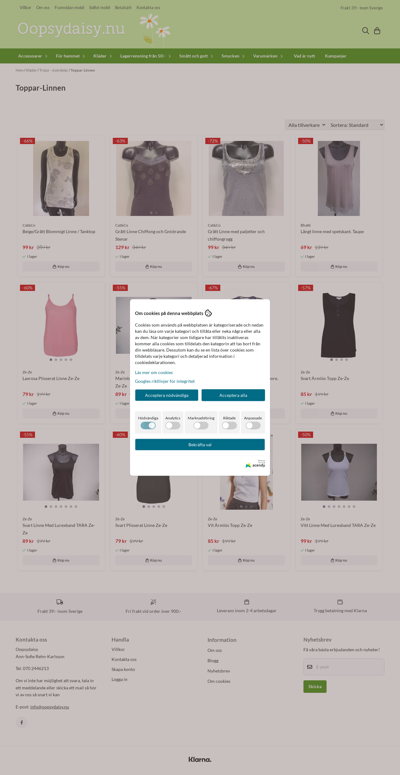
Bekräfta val (200, 444)
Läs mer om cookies (154, 372)
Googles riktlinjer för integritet (165, 381)
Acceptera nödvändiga (166, 395)
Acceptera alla (233, 395)
